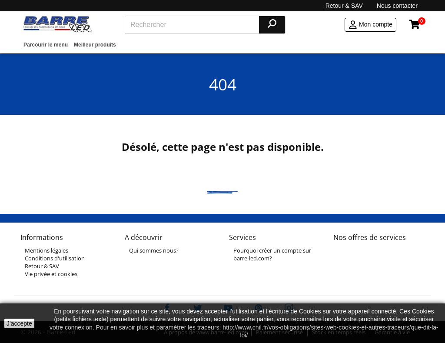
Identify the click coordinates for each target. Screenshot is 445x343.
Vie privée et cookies (51, 274)
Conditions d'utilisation (55, 258)
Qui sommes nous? (154, 250)
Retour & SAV (344, 5)
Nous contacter (397, 5)
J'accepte (19, 323)
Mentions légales (46, 250)
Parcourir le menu (45, 45)
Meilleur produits (95, 45)
